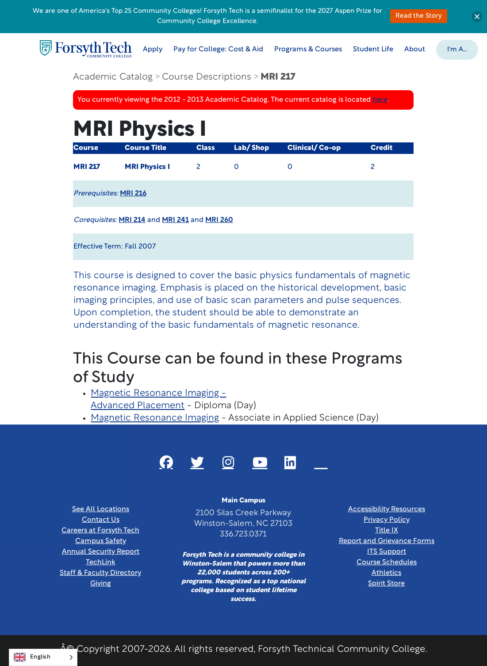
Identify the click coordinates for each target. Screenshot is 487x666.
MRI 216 (133, 193)
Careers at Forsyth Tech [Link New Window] (100, 530)
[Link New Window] (166, 462)
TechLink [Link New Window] (100, 562)
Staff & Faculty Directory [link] (100, 573)
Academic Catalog (113, 77)
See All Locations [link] (100, 509)
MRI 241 (175, 220)
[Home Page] (86, 49)
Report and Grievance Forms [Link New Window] (386, 541)
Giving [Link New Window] (100, 583)
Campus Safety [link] (100, 541)
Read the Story (418, 16)
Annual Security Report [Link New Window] (100, 551)
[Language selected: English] (43, 657)
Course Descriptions (206, 77)
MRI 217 (278, 77)
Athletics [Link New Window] (386, 573)
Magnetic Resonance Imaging (155, 418)
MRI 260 (219, 220)
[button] (457, 49)
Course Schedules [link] (387, 562)
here (379, 99)
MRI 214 (132, 220)
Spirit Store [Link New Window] (386, 583)
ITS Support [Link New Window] (386, 551)
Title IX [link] (386, 530)
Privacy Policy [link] (387, 520)
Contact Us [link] (100, 520)
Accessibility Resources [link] (386, 509)
